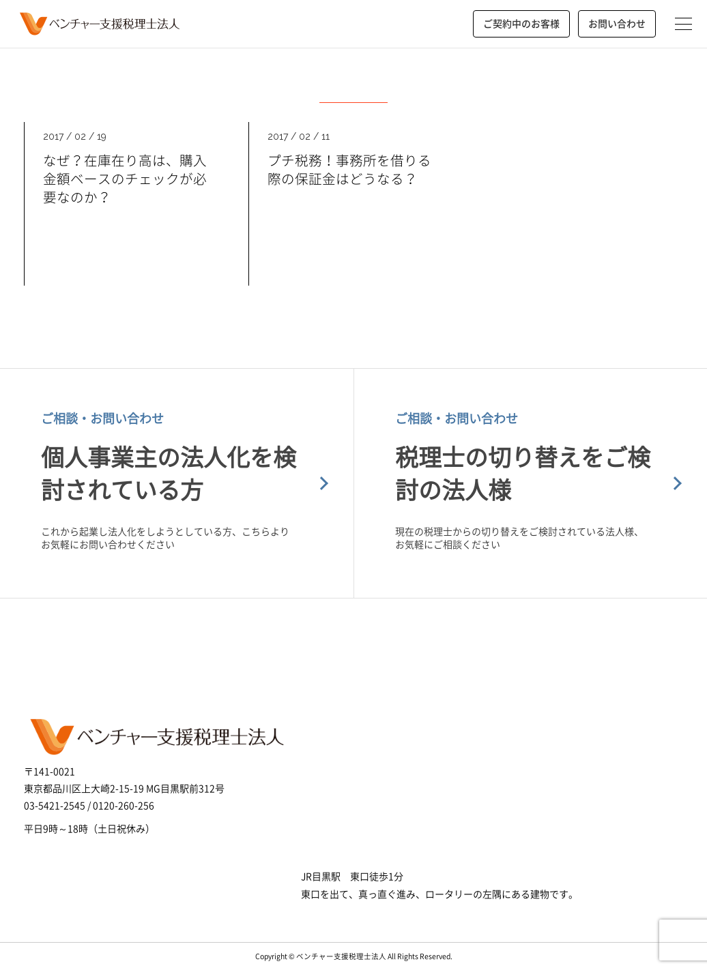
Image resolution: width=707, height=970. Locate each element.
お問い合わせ (617, 23)
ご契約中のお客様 (521, 23)
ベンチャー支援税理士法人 (98, 23)
